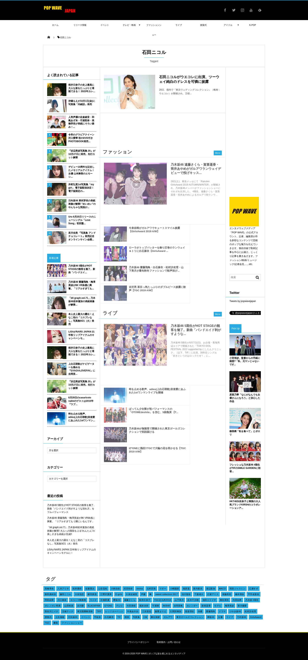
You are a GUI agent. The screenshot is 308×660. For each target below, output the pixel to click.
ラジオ (93, 600)
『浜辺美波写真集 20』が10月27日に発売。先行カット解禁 (81, 154)
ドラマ (222, 611)
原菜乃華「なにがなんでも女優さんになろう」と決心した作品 (244, 398)
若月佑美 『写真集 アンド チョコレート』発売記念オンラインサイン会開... (82, 236)
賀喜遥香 (206, 605)
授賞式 (48, 617)
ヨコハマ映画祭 (78, 600)
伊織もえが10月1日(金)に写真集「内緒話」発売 (81, 103)
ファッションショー (72, 623)
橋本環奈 (239, 594)
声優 (143, 594)
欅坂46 (210, 617)
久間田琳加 (175, 611)
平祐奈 (97, 617)
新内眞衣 (197, 588)
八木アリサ (63, 588)
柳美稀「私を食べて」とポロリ (244, 433)
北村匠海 (151, 588)
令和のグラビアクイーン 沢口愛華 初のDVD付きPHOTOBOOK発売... (81, 138)
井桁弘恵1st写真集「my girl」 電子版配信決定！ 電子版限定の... (81, 188)
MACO (222, 588)
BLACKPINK (94, 605)
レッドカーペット (114, 611)
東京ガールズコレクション (189, 617)
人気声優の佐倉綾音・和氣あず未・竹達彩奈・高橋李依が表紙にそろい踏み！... (81, 122)
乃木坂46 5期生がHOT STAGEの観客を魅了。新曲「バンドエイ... (81, 269)
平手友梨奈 (253, 594)
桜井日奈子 (144, 600)
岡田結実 (49, 600)
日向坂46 (72, 617)
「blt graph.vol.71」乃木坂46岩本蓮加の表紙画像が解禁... (81, 301)
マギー (163, 588)
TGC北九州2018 (162, 600)
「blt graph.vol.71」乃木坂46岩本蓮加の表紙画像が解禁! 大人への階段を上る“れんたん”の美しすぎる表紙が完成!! (71, 531)
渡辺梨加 (210, 588)
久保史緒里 (131, 594)
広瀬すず (253, 588)
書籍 (55, 623)
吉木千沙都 (193, 600)
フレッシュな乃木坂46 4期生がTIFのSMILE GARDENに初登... (244, 468)
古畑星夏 (104, 600)
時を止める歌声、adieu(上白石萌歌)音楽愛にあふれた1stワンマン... (81, 417)
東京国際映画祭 (85, 611)
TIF (119, 617)
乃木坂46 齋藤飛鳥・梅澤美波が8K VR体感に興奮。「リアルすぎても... (81, 285)
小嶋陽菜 (174, 588)
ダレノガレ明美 (52, 605)
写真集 (136, 617)
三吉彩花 (146, 611)
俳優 (200, 611)
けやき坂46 (235, 611)
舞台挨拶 (155, 617)
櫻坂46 (116, 600)
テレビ (119, 605)
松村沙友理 (250, 611)
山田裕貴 (68, 605)
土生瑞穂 (59, 617)
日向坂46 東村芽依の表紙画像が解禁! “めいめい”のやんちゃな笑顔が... (82, 204)
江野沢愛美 (106, 594)
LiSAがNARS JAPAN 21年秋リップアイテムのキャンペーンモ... (81, 335)
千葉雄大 (199, 594)
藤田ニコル (65, 594)
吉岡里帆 (178, 605)
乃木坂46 (241, 617)
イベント (85, 617)
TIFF (99, 611)
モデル (217, 605)
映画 (127, 617)
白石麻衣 (109, 617)
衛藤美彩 (226, 594)
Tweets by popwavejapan (242, 301)
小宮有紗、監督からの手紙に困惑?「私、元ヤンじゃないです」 (244, 361)
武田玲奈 (128, 588)
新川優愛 (242, 605)
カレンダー (192, 605)
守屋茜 (155, 605)
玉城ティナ (67, 611)
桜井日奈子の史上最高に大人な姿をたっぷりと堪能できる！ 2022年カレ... (81, 88)
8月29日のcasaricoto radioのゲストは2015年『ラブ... (81, 401)
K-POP (252, 25)
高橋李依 (49, 588)
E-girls (119, 594)
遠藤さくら (129, 600)
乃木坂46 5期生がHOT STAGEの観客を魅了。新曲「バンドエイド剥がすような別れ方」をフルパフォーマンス (71, 509)
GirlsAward (255, 617)
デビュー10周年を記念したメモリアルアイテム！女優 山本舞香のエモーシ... (81, 172)
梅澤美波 (229, 605)
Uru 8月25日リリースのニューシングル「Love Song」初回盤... (82, 220)
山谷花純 (102, 588)
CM (145, 617)
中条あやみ (132, 611)
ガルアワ (168, 617)
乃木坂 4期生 (251, 600)
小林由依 (115, 588)
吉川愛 (80, 605)
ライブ (229, 617)
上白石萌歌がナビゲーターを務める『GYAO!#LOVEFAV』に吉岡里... (81, 369)
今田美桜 (131, 605)
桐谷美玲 (224, 600)
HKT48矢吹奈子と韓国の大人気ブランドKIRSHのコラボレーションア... (244, 504)
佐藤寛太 (89, 588)
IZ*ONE (108, 605)
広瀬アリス (212, 594)
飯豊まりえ (160, 611)
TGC (47, 623)
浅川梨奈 (186, 594)
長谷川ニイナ (51, 611)
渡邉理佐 (189, 611)
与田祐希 (237, 600)
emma (140, 588)
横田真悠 (92, 594)
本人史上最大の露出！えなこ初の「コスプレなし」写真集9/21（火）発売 (81, 319)
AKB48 (166, 605)
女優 (220, 617)
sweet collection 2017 (166, 594)
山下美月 (179, 600)
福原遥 (186, 588)
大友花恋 (79, 594)
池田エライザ (209, 600)
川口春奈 (62, 600)
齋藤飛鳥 (210, 611)
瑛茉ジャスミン (237, 588)
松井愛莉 (77, 588)
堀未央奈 (143, 605)
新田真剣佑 (50, 594)
